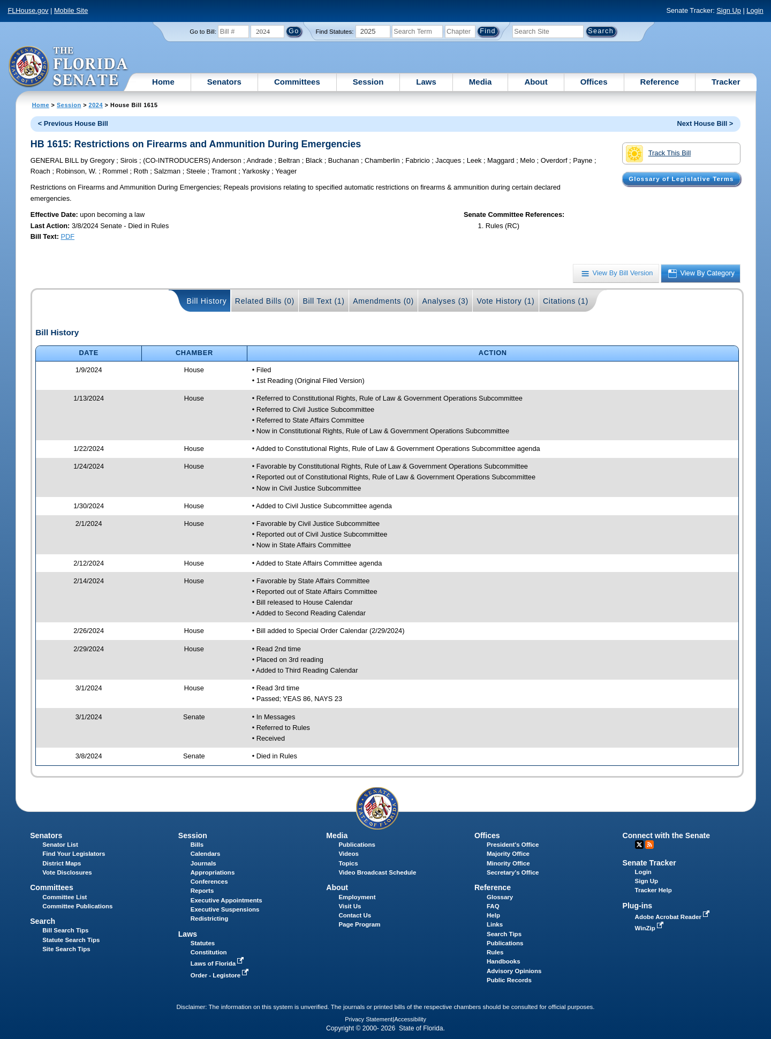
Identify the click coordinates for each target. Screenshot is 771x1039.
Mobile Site (71, 10)
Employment (356, 897)
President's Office (513, 844)
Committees (297, 81)
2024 (96, 105)
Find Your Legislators (73, 853)
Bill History (207, 301)
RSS (649, 844)
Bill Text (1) (323, 301)
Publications (356, 844)
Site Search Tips (66, 949)
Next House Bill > (705, 123)
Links (495, 924)
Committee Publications (77, 906)
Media (480, 81)
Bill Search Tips (65, 930)
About (535, 81)
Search (42, 921)
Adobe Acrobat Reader (673, 917)
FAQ (493, 906)
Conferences (209, 881)
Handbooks (503, 961)
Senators (224, 81)
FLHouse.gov (27, 10)
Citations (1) (565, 301)
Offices (594, 81)
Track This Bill (658, 153)
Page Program (359, 924)
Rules (495, 952)
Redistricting (209, 918)
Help (493, 915)
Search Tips (504, 934)
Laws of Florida (218, 963)
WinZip (650, 928)
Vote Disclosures (67, 872)
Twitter (639, 844)
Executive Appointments (226, 900)
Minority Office (508, 863)
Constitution (209, 952)
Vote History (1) (505, 301)
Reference (659, 81)
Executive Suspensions (225, 909)
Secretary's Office (513, 872)
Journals (203, 863)
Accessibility (410, 1019)
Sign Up (728, 10)
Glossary (500, 897)
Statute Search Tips (71, 940)
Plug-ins (638, 905)
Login (754, 10)
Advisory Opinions (514, 971)
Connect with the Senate (666, 835)
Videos (348, 853)
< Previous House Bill (73, 123)
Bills (197, 844)
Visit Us (349, 906)
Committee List (64, 897)
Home (163, 81)
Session (368, 81)
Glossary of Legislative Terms (681, 179)
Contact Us (354, 915)
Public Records (509, 980)
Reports (202, 890)
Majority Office (508, 853)
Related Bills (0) (264, 301)
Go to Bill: (203, 31)
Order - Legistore (221, 975)
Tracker (726, 81)
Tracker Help (653, 890)
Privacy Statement (368, 1019)
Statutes (203, 943)
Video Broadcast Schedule (377, 872)
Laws (426, 81)
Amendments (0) (383, 301)
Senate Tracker (649, 863)
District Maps (61, 863)
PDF (68, 236)
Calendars (206, 853)
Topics (348, 863)
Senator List (60, 844)
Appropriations (213, 872)
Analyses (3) (445, 301)
